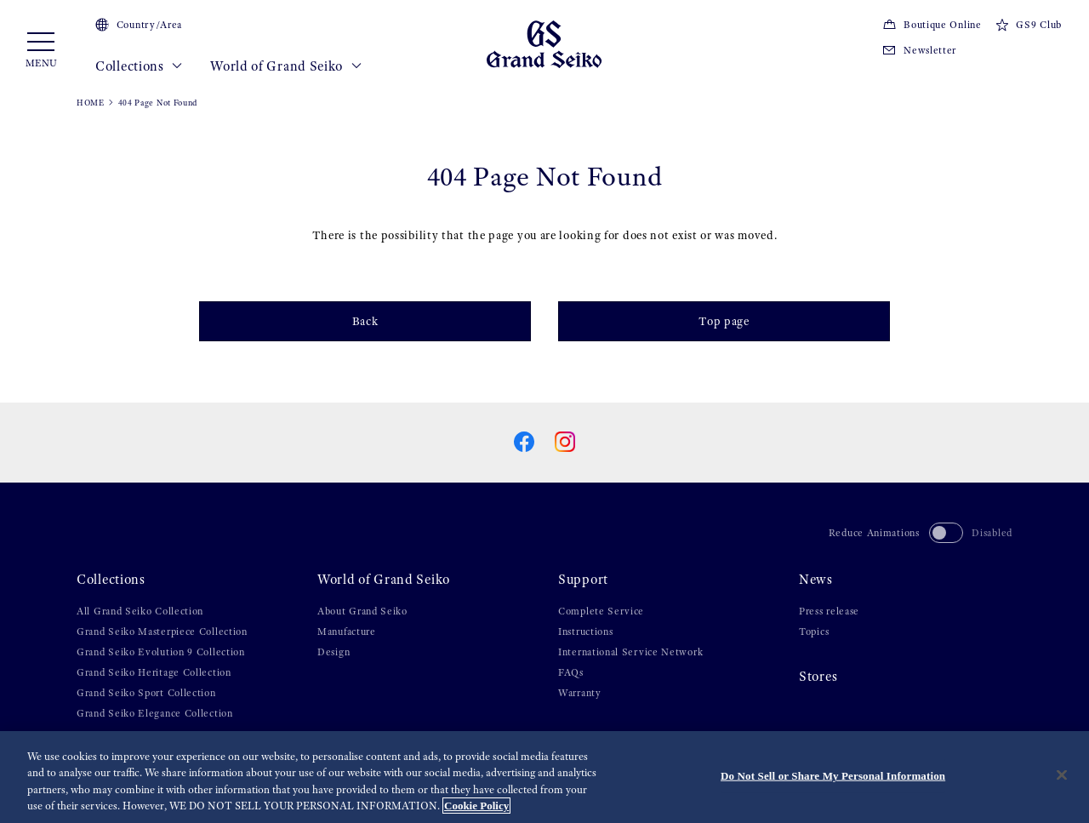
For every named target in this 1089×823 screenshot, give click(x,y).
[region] (544, 777)
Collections (139, 66)
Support (583, 579)
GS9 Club (1028, 24)
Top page (724, 321)
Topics (814, 631)
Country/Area (138, 24)
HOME (91, 102)
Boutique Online (931, 24)
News (816, 579)
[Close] (1061, 774)
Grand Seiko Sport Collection (146, 693)
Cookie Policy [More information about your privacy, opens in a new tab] (476, 805)
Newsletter (919, 50)
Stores (818, 676)
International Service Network (630, 652)
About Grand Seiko (362, 611)
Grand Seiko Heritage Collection (154, 672)
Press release (829, 611)
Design (333, 652)
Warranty (580, 693)
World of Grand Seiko (286, 66)
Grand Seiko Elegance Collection (155, 713)
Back (365, 321)
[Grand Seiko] (544, 43)
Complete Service (601, 611)
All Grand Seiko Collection (140, 611)
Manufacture (346, 631)
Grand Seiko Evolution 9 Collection (161, 652)
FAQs (571, 672)
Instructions (585, 631)
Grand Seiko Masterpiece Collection (162, 631)
